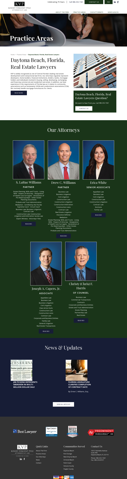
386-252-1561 (104, 103)
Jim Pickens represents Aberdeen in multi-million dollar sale (48, 363)
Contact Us (94, 2)
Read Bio (28, 224)
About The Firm (62, 12)
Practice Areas (79, 12)
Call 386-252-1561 (76, 2)
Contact (38, 450)
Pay (108, 2)
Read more (19, 93)
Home (13, 55)
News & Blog (113, 12)
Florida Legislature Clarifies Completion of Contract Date (102, 363)
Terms (68, 475)
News (38, 446)
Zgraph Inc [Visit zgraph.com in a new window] (83, 475)
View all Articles (63, 391)
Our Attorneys (96, 12)
